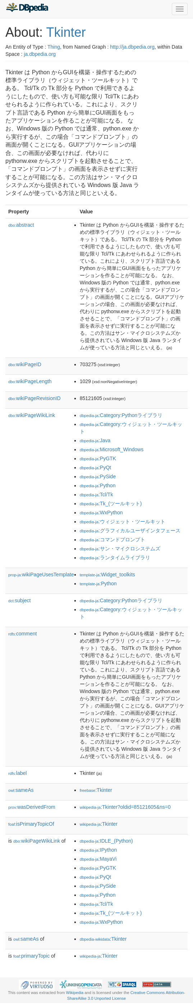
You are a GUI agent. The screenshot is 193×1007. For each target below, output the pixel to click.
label (17, 773)
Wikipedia (75, 992)
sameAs (20, 790)
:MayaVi (98, 859)
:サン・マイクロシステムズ (120, 548)
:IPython (98, 850)
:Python (98, 485)
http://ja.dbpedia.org (132, 47)
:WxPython (101, 512)
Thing (53, 47)
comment (22, 633)
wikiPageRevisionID (34, 398)
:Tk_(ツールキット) (111, 503)
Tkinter (66, 32)
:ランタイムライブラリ (115, 557)
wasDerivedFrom (31, 807)
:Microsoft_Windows (112, 449)
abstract (21, 225)
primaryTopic (31, 956)
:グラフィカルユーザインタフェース (130, 530)
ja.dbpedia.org (40, 54)
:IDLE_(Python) (106, 841)
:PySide (98, 476)
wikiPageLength (30, 381)
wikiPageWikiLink (31, 415)
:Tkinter (96, 790)
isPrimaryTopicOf (31, 824)
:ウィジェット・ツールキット (122, 521)
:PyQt (95, 467)
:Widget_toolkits (107, 574)
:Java (95, 440)
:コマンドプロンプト (112, 539)
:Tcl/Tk (96, 494)
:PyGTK (98, 458)
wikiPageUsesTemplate (41, 574)
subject (19, 600)
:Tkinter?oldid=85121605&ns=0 (125, 807)
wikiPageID (24, 364)
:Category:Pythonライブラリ (121, 415)
